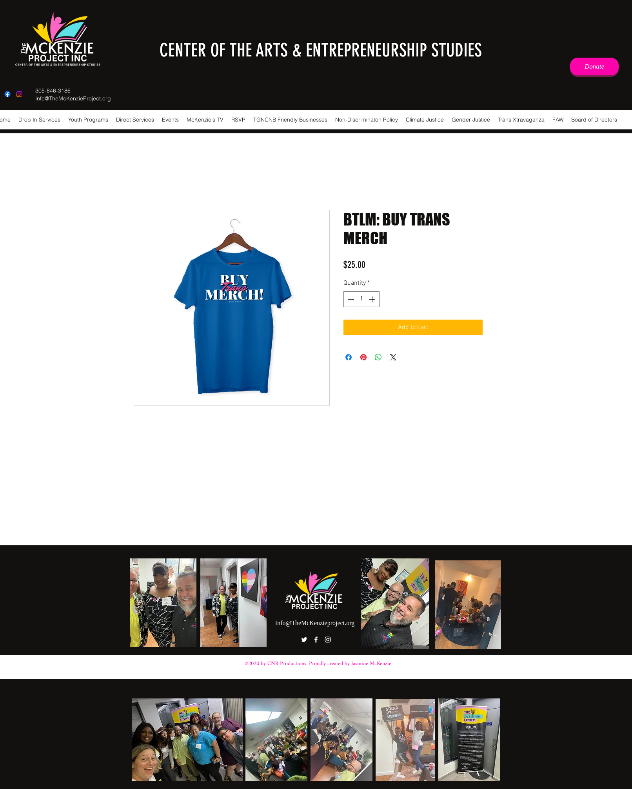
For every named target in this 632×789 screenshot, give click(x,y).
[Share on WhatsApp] (378, 357)
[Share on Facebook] (348, 357)
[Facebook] (7, 94)
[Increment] (372, 299)
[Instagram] (19, 94)
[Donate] (594, 66)
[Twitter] (304, 640)
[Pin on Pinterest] (363, 357)
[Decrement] (350, 299)
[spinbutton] (361, 299)
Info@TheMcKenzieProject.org (73, 98)
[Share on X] (393, 357)
